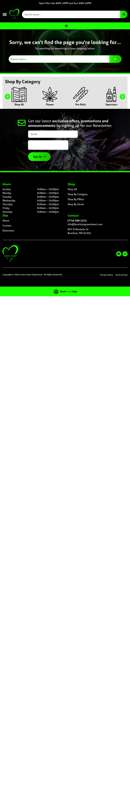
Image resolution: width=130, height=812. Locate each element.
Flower (50, 104)
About (6, 220)
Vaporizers (111, 104)
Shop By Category (78, 194)
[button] (5, 14)
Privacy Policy (106, 275)
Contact (7, 225)
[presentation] (48, 145)
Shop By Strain (76, 204)
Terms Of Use (121, 275)
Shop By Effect (76, 199)
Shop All (19, 104)
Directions (8, 230)
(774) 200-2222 (77, 220)
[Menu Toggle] (66, 25)
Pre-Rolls (80, 104)
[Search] (123, 14)
